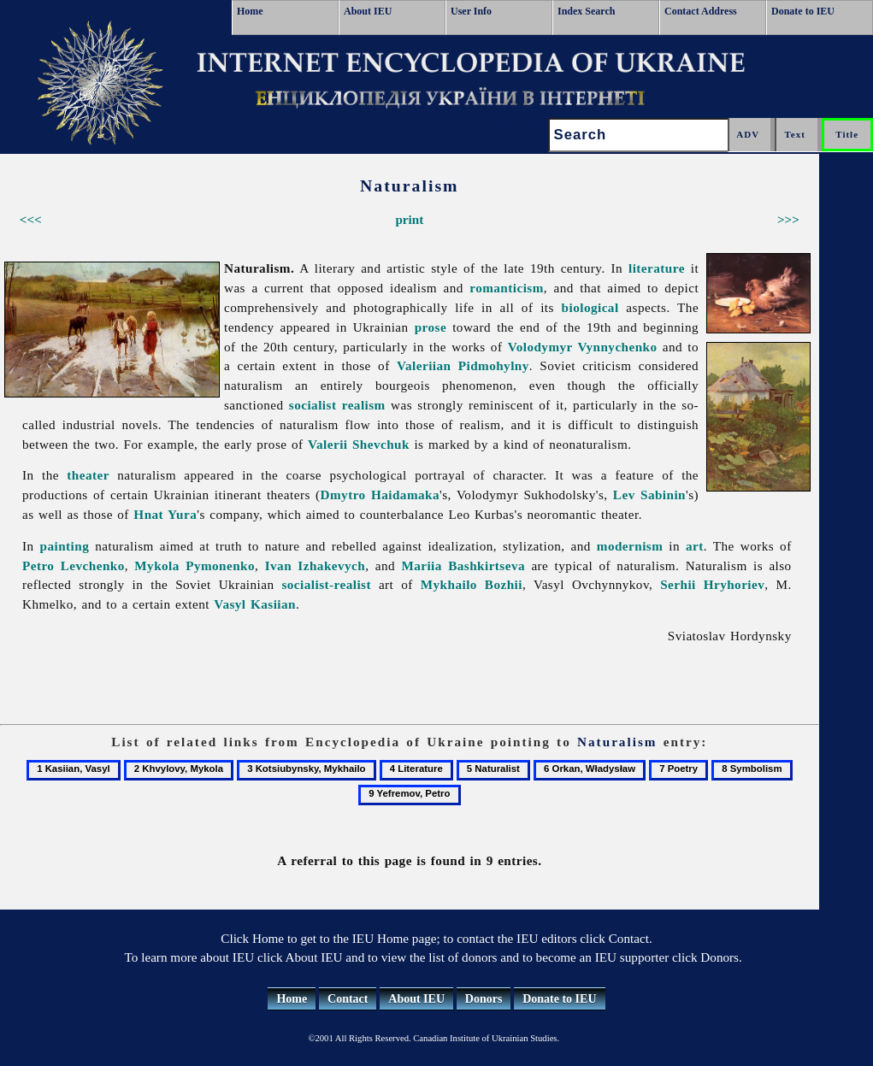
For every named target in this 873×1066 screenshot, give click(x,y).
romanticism (506, 287)
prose (430, 327)
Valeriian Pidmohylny (463, 365)
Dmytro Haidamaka (380, 494)
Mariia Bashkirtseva (463, 565)
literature (656, 268)
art (695, 546)
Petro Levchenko (73, 565)
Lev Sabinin (649, 494)
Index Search (586, 11)
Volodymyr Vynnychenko (583, 346)
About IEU (368, 11)
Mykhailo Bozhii (471, 584)
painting (65, 546)
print (409, 219)
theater (88, 475)
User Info (471, 11)
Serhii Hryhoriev (712, 584)
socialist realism (337, 405)
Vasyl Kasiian (255, 604)
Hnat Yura (165, 514)
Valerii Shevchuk (359, 444)
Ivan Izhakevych (315, 565)
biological (590, 307)
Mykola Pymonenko (194, 565)
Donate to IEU (803, 11)
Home (250, 11)
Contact (347, 998)
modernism (630, 546)
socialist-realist (325, 584)
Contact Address (700, 11)
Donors (484, 998)
